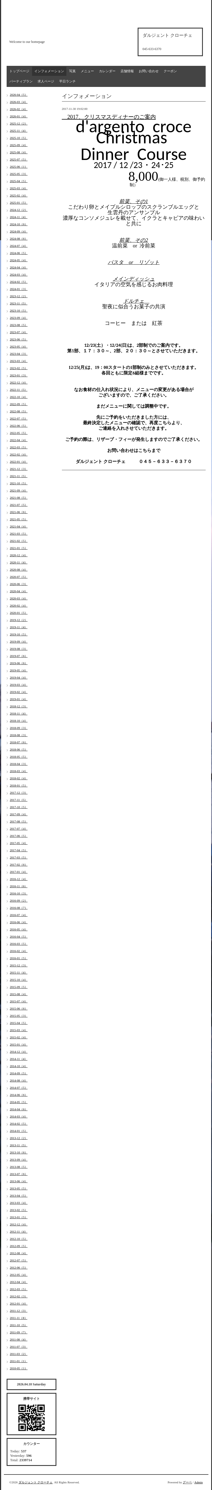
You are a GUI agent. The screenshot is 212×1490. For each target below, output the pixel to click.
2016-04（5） (19, 936)
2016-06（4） (19, 922)
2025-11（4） (19, 130)
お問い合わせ (149, 71)
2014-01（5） (19, 1130)
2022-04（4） (19, 440)
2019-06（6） (19, 663)
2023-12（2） (19, 296)
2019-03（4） (19, 684)
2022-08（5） (19, 411)
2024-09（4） (19, 231)
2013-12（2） (19, 1138)
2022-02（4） (19, 454)
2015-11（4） (19, 972)
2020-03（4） (19, 598)
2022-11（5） (19, 389)
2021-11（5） (19, 476)
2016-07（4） (19, 915)
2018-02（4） (19, 778)
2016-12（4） (19, 879)
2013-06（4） (19, 1181)
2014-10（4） (19, 1066)
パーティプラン (21, 81)
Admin (198, 1482)
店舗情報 (127, 71)
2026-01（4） (19, 116)
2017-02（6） (19, 864)
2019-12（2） (19, 620)
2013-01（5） (19, 1217)
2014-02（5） (19, 1123)
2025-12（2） (19, 123)
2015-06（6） (19, 1008)
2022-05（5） (19, 432)
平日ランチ (67, 81)
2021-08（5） (19, 497)
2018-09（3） (19, 728)
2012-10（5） (19, 1238)
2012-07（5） (19, 1260)
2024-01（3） (19, 289)
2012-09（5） (19, 1246)
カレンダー (107, 71)
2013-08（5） (19, 1166)
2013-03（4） (19, 1202)
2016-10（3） (19, 893)
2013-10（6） (19, 1152)
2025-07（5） (19, 159)
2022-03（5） (19, 447)
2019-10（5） (19, 634)
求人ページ (46, 81)
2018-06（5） (19, 749)
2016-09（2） (19, 900)
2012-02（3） (19, 1296)
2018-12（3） (19, 706)
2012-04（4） (19, 1282)
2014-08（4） (19, 1080)
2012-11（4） (19, 1231)
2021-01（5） (19, 548)
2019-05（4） (19, 670)
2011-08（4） (19, 1339)
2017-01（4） (19, 871)
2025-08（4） (19, 152)
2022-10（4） (19, 397)
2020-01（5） (19, 612)
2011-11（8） (18, 1318)
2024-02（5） (19, 281)
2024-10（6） (19, 224)
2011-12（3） (19, 1310)
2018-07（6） (19, 742)
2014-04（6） (19, 1109)
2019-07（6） (19, 656)
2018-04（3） (19, 763)
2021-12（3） (19, 468)
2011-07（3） (19, 1346)
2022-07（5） (19, 418)
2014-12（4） (19, 1051)
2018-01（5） (19, 785)
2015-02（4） (19, 1037)
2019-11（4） (19, 627)
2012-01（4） (19, 1303)
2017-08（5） (19, 821)
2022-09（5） (19, 404)
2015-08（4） (19, 994)
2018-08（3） (19, 735)
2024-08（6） (19, 238)
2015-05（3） (19, 1015)
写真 (72, 71)
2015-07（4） (19, 1001)
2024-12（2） (19, 209)
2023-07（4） (19, 332)
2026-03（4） (19, 102)
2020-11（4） (19, 562)
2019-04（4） (19, 677)
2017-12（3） (19, 792)
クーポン (170, 71)
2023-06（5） (19, 339)
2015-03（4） (19, 1030)
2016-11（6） (19, 886)
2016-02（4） (19, 951)
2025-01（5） (19, 202)
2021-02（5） (19, 540)
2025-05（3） (19, 173)
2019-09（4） (19, 641)
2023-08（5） (19, 325)
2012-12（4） (19, 1224)
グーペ (187, 1482)
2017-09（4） (19, 814)
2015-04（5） (19, 1023)
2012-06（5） (19, 1267)
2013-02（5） (19, 1210)
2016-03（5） (19, 943)
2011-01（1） (19, 1361)
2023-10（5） (19, 310)
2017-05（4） (19, 843)
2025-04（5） (19, 181)
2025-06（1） (19, 166)
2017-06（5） (19, 835)
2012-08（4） (19, 1253)
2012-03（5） (19, 1289)
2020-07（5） (19, 576)
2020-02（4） (19, 605)
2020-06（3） (19, 584)
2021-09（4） (19, 490)
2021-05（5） (19, 519)
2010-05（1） (19, 1368)
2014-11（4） (19, 1058)
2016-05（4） (19, 929)
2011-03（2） (19, 1354)
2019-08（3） (19, 648)
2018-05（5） (19, 756)
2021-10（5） (19, 483)
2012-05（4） (19, 1274)
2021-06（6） (19, 512)
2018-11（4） (19, 713)
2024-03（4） (19, 274)
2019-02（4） (19, 692)
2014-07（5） (19, 1087)
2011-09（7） (19, 1332)
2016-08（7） (19, 907)
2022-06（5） (19, 425)
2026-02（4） (19, 109)
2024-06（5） (19, 253)
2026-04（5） (19, 94)
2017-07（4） (19, 828)
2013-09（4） (19, 1159)
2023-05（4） (19, 346)
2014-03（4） (19, 1116)
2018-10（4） (19, 720)
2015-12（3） (19, 965)
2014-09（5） (19, 1073)
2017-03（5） (19, 857)
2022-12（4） (19, 382)
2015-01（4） (19, 1044)
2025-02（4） (19, 195)
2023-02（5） (19, 368)
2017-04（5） (19, 850)
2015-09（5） (19, 987)
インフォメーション (49, 71)
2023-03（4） (19, 361)
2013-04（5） (19, 1195)
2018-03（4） (19, 771)
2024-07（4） (19, 245)
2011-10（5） (19, 1325)
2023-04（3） (19, 353)
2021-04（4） (19, 526)
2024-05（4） (19, 260)
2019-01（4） (19, 699)
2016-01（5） (19, 958)
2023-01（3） (19, 375)
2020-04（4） (19, 591)
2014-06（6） (19, 1094)
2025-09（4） (19, 145)
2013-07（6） (19, 1174)
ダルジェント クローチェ (36, 1482)
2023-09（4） (19, 317)
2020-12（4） (19, 555)
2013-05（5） (19, 1188)
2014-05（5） (19, 1102)
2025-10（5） (19, 137)
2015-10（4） (19, 979)
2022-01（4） (19, 461)
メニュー (87, 71)
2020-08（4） (19, 569)
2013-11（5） (19, 1145)
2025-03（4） (19, 188)
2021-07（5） (19, 504)
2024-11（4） (19, 217)
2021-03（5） (19, 533)
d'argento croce (36, 32)
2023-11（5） (19, 303)
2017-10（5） (19, 807)
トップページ (19, 71)
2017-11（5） (19, 799)
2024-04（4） (19, 267)
